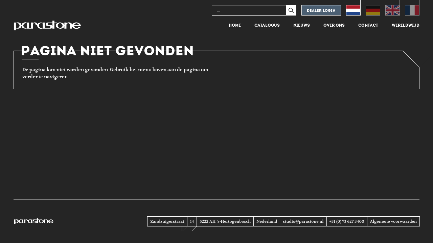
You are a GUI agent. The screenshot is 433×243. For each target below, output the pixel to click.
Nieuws (301, 25)
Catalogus (267, 25)
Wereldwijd (405, 25)
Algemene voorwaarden (393, 221)
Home (235, 25)
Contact (368, 25)
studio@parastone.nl (303, 221)
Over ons (334, 25)
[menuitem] (353, 8)
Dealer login (321, 10)
